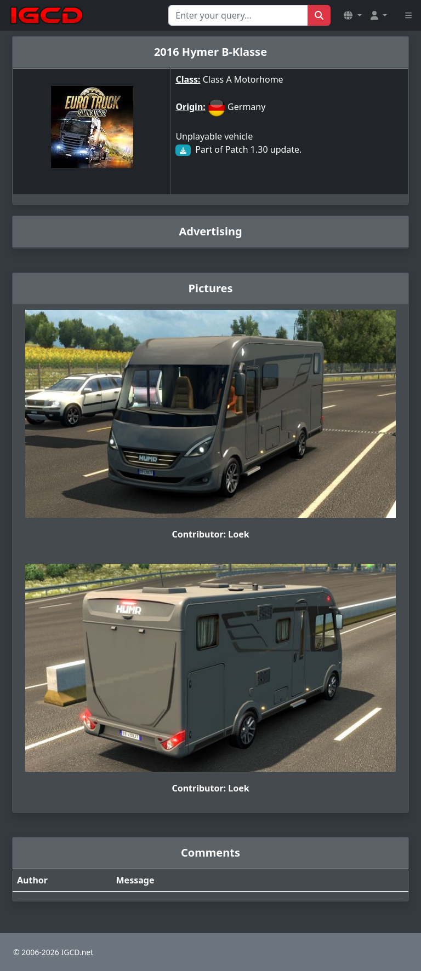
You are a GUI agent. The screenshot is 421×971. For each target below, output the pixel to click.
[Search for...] (238, 15)
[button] (352, 15)
